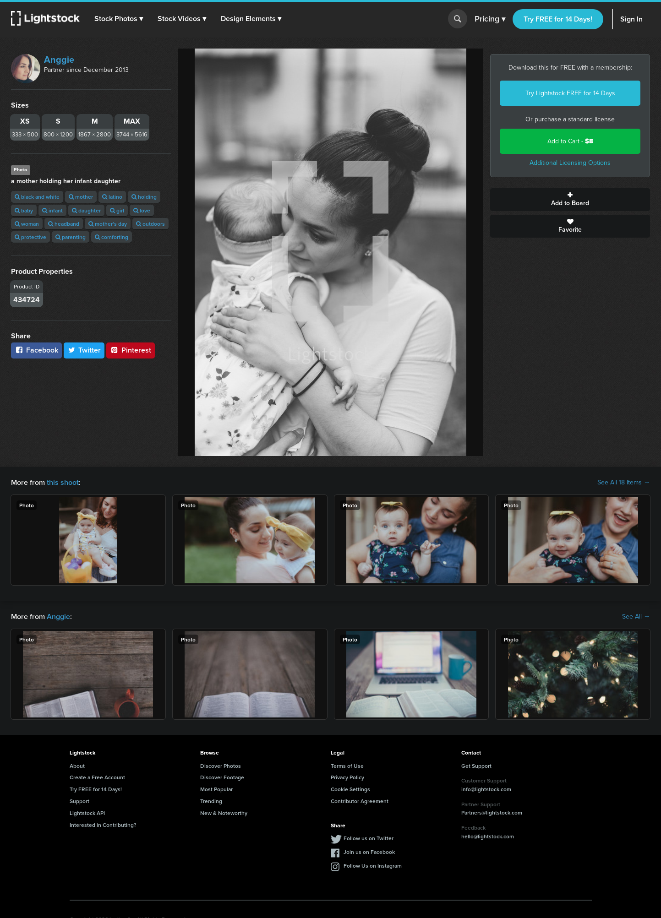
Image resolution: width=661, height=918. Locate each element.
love (141, 210)
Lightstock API (87, 813)
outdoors (150, 224)
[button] (118, 19)
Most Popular (216, 789)
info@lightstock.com (486, 789)
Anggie (59, 59)
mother (81, 197)
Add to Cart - (570, 141)
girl (117, 210)
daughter (86, 210)
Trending (211, 801)
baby (24, 210)
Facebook (36, 350)
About (77, 766)
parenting (70, 237)
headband (63, 224)
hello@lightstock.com (487, 836)
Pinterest (130, 350)
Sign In (631, 19)
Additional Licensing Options (570, 163)
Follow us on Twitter (368, 838)
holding (144, 197)
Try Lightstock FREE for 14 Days (570, 93)
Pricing (490, 19)
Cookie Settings (350, 789)
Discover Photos (220, 766)
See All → (636, 616)
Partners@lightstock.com (491, 812)
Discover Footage (222, 777)
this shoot (63, 482)
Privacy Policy (347, 777)
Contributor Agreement (359, 801)
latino (112, 197)
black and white (37, 197)
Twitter (84, 350)
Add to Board (570, 199)
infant (52, 210)
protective (30, 237)
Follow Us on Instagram (373, 865)
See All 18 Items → (623, 482)
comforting (111, 237)
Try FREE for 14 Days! (558, 19)
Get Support (476, 766)
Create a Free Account (97, 777)
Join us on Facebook (369, 852)
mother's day (107, 224)
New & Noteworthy (223, 813)
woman (27, 224)
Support (79, 801)
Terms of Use (347, 766)
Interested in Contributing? (103, 825)
